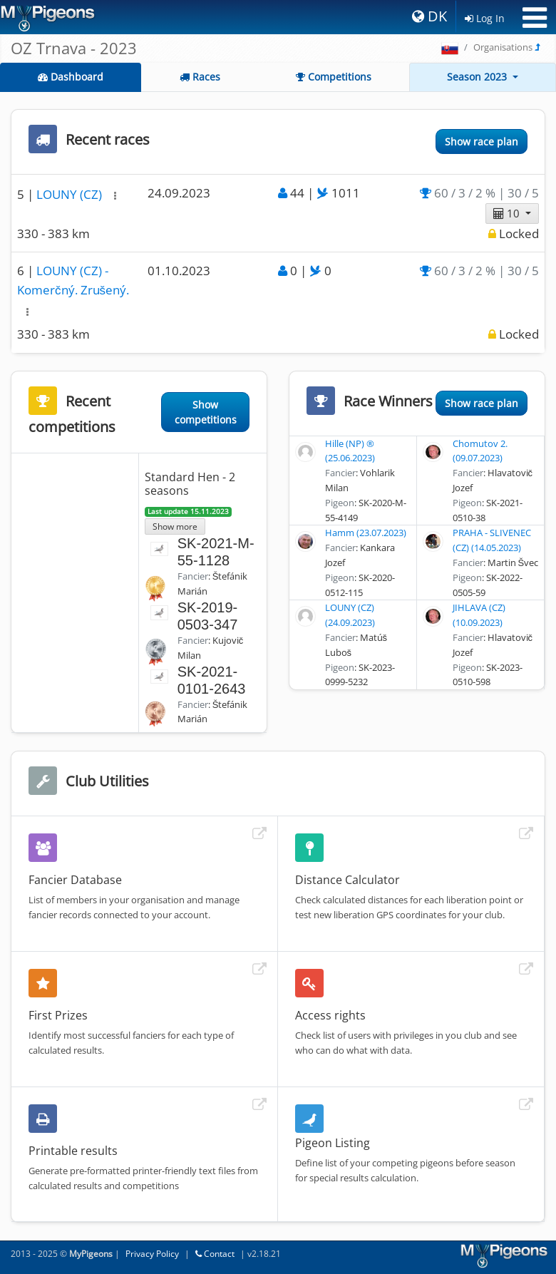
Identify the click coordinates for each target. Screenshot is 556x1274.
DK (429, 16)
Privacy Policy (152, 1254)
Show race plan (481, 141)
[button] (115, 195)
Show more (175, 526)
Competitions (333, 76)
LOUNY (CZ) (70, 194)
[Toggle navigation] (534, 18)
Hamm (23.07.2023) (365, 532)
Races (200, 76)
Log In (485, 18)
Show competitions (206, 412)
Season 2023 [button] (478, 76)
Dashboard (70, 76)
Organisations (502, 47)
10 (507, 213)
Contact (215, 1254)
